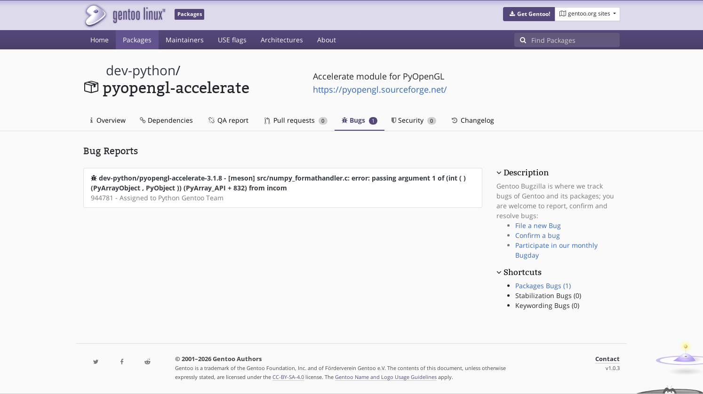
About (326, 39)
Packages (137, 39)
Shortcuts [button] (522, 272)
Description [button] (526, 172)
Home (99, 39)
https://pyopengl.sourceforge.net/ (380, 89)
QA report (227, 120)
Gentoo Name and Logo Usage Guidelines (386, 376)
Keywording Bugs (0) (547, 305)
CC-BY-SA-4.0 (288, 376)
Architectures (282, 39)
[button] (529, 14)
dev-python (141, 70)
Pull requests (296, 120)
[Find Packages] (575, 40)
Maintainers (185, 39)
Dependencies (166, 120)
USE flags (232, 39)
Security (413, 120)
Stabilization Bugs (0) (548, 295)
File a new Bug (538, 225)
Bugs (360, 120)
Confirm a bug (537, 235)
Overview (108, 120)
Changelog (472, 120)
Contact (607, 359)
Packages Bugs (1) (543, 285)
